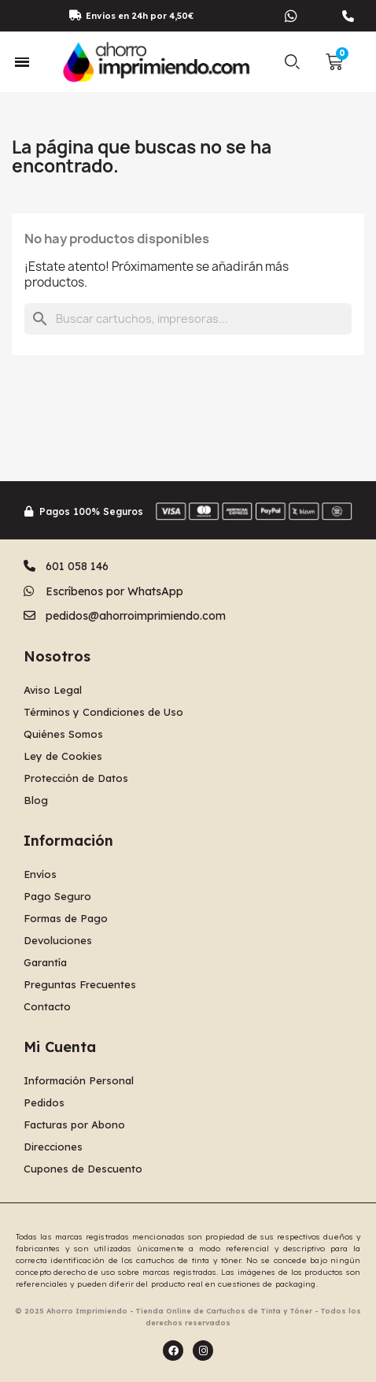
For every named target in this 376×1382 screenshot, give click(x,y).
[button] (292, 62)
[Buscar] (188, 319)
